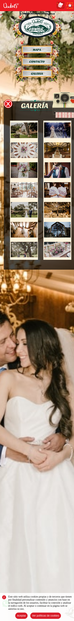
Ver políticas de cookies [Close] (45, 615)
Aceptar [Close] (21, 615)
